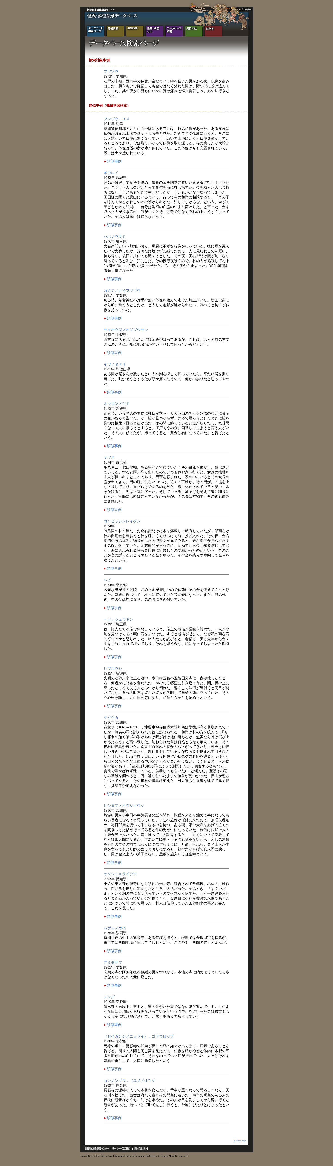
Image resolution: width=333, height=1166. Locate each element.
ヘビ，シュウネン (118, 619)
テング (109, 997)
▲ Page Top (239, 1140)
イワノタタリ (115, 364)
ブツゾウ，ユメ (117, 119)
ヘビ (107, 580)
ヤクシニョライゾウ (120, 874)
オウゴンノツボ (117, 404)
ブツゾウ (111, 71)
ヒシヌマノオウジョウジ (124, 805)
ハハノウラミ (115, 236)
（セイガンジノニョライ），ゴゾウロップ (139, 1036)
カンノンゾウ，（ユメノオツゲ (129, 1080)
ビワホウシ (113, 668)
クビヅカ (111, 717)
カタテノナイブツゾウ (122, 290)
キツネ (109, 458)
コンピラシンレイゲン (122, 521)
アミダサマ (113, 962)
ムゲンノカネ (115, 928)
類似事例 (114, 161)
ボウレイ (111, 173)
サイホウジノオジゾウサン (126, 330)
